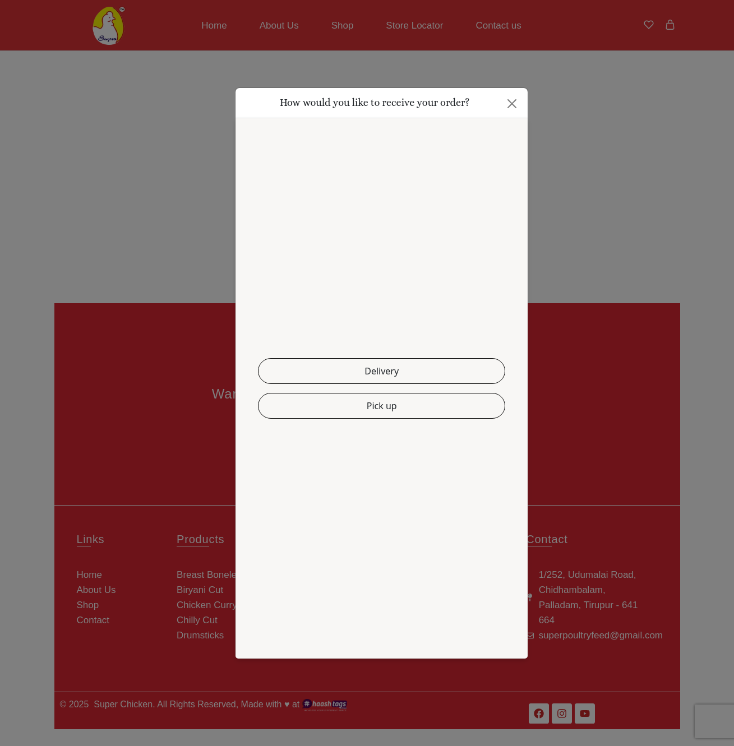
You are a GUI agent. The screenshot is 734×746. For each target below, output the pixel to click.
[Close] (512, 104)
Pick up (382, 406)
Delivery (381, 371)
